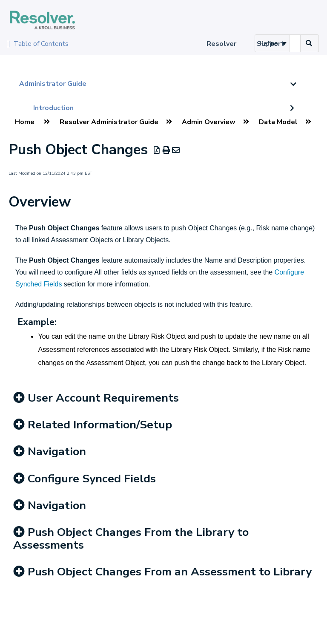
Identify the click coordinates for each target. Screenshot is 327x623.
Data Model (278, 122)
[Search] (309, 43)
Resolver (221, 43)
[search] (295, 43)
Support (270, 43)
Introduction (53, 108)
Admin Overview (208, 122)
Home (24, 122)
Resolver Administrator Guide (109, 122)
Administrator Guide (52, 83)
